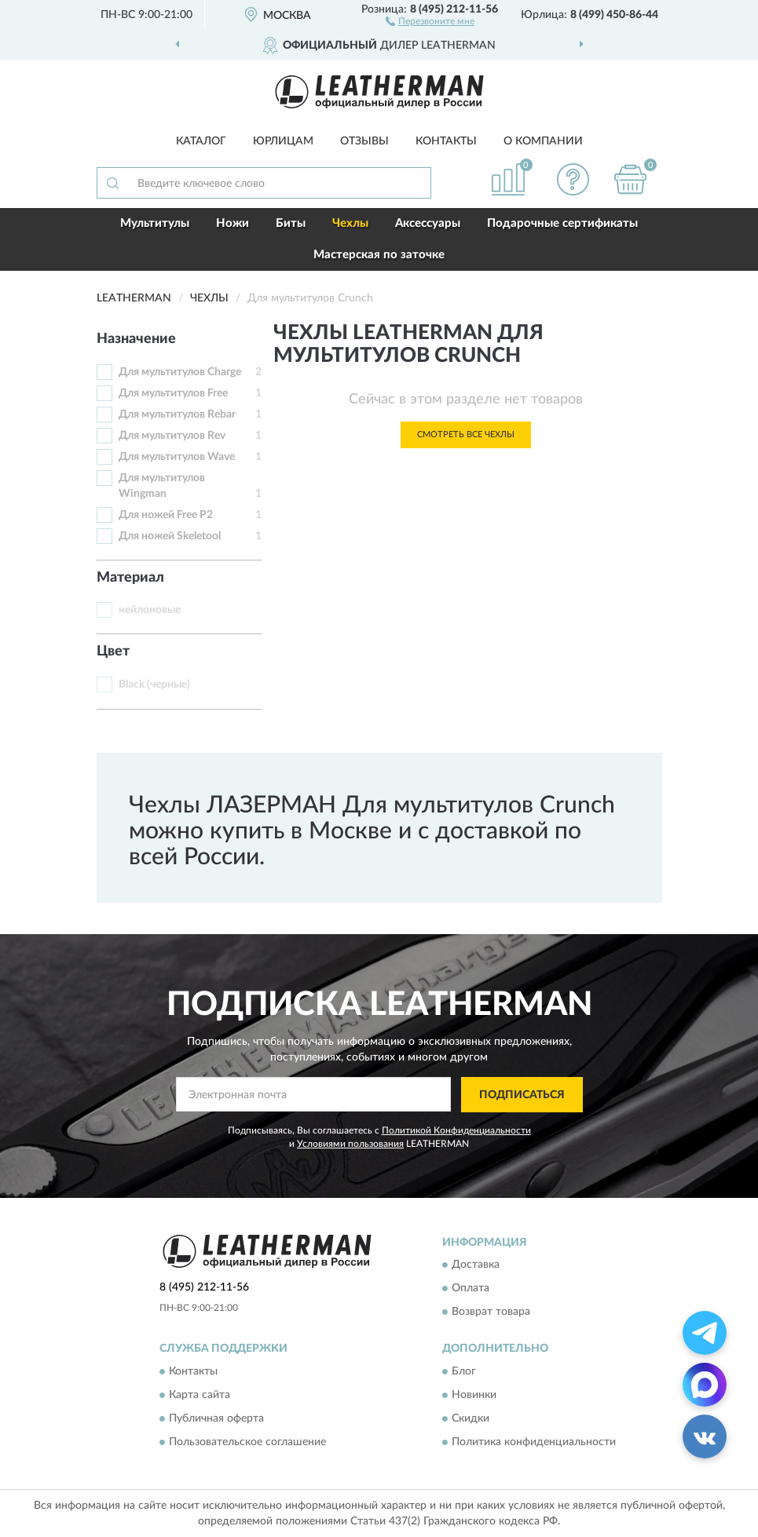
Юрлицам (283, 141)
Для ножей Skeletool (170, 536)
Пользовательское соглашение (247, 1442)
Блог (464, 1371)
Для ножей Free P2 (166, 514)
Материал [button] (130, 578)
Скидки (470, 1418)
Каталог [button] (201, 141)
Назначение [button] (136, 339)
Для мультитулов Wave (177, 456)
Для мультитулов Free (173, 393)
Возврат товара (491, 1312)
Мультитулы (154, 223)
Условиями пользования (350, 1143)
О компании (543, 141)
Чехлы (350, 223)
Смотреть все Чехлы (465, 434)
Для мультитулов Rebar (177, 414)
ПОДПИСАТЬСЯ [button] (522, 1095)
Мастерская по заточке (379, 255)
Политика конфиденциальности (534, 1442)
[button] (430, 20)
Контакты (446, 141)
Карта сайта (199, 1394)
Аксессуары (427, 223)
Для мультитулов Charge (180, 372)
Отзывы (364, 141)
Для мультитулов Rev (172, 435)
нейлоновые (150, 609)
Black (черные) (154, 684)
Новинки (474, 1394)
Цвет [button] (113, 651)
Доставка (476, 1265)
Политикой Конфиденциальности (456, 1130)
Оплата (470, 1288)
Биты (291, 223)
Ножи (232, 223)
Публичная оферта (216, 1418)
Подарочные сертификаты (562, 223)
